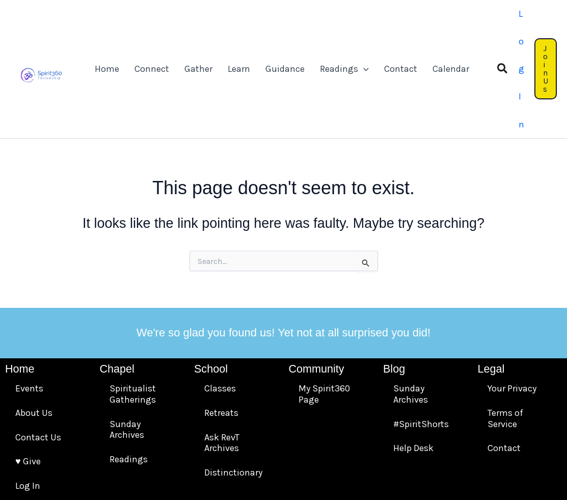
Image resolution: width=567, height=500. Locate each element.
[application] (357, 25)
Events (29, 301)
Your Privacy (512, 301)
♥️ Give (28, 374)
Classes (220, 301)
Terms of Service (505, 331)
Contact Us (38, 350)
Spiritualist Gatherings (133, 307)
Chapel (116, 281)
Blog (394, 281)
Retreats (221, 325)
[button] (484, 26)
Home (20, 281)
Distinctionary (233, 385)
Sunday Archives (127, 342)
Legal (490, 281)
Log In (27, 398)
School (211, 281)
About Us (33, 325)
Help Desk (413, 360)
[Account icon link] (508, 25)
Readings (129, 372)
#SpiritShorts (421, 337)
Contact (504, 360)
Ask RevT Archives (221, 356)
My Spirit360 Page (324, 307)
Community (316, 281)
